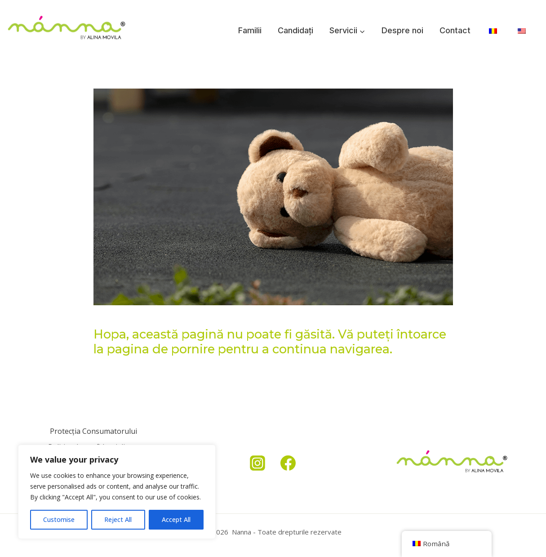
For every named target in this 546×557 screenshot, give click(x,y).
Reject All (118, 519)
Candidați (295, 30)
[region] (117, 492)
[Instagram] (257, 463)
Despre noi (402, 30)
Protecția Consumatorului (93, 431)
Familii (250, 30)
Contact (455, 30)
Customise (59, 519)
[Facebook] (288, 463)
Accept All (176, 519)
